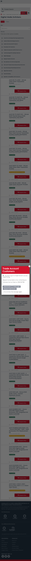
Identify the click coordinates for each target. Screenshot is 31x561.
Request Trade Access (9, 288)
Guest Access (7, 286)
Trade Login (16, 286)
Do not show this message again (13, 292)
